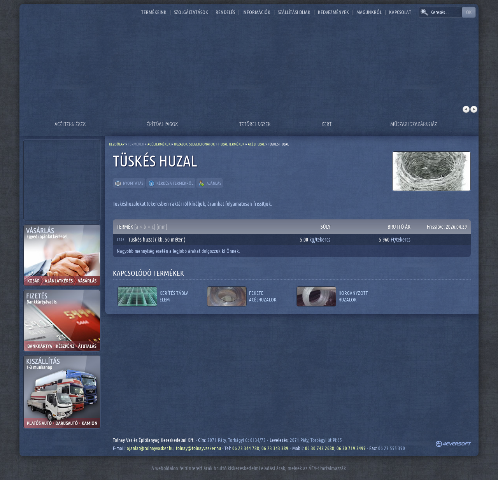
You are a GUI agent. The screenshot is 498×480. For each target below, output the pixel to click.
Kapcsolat (400, 12)
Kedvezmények (333, 12)
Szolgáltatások (191, 12)
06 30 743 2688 (319, 448)
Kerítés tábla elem (174, 296)
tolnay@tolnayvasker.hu (198, 448)
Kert (326, 123)
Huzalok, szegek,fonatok (194, 144)
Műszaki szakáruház (413, 123)
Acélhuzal (256, 144)
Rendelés (225, 12)
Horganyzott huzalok (353, 296)
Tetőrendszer (254, 123)
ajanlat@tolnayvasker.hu (150, 448)
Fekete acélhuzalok (263, 296)
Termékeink (154, 12)
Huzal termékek (231, 144)
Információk (256, 12)
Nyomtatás (129, 183)
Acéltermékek (69, 123)
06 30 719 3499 (351, 448)
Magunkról (369, 12)
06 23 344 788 (245, 448)
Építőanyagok (161, 123)
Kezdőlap (116, 144)
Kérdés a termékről (170, 183)
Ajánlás (209, 183)
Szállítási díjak (294, 12)
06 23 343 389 (274, 448)
